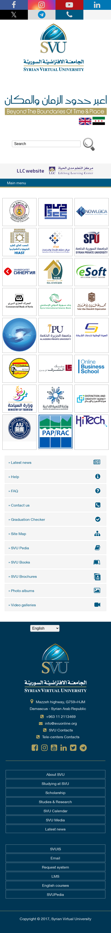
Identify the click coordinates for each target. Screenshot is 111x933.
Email (55, 858)
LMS (55, 876)
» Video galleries (55, 604)
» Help (55, 476)
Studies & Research (55, 801)
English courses (55, 885)
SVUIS (55, 848)
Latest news (55, 829)
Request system (55, 867)
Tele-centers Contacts (60, 736)
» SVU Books (55, 561)
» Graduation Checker (55, 519)
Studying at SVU (55, 783)
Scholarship (55, 792)
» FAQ (55, 490)
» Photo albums (55, 590)
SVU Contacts (61, 729)
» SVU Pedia (55, 547)
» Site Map (55, 533)
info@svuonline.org (61, 723)
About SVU (55, 774)
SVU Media (55, 820)
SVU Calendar (55, 810)
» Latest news (55, 462)
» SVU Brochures (55, 576)
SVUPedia (55, 894)
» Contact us (55, 504)
